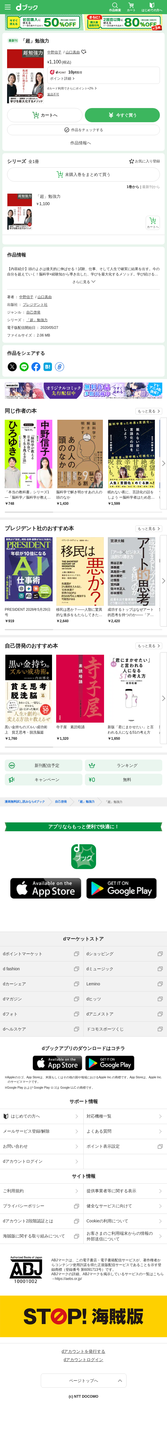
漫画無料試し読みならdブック (25, 801)
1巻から (133, 187)
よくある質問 (99, 1131)
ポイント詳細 (60, 78)
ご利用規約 (13, 1190)
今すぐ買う (126, 115)
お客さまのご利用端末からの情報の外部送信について (120, 1236)
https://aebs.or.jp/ (68, 1279)
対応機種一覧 (99, 1116)
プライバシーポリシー (23, 1205)
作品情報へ (80, 143)
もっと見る (146, 411)
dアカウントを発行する (84, 1351)
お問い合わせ (15, 1146)
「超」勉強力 (48, 196)
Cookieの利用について (108, 1221)
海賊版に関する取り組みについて (34, 1236)
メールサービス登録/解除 (26, 1131)
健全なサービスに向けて (109, 1205)
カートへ (49, 115)
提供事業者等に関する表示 (111, 1190)
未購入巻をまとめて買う (88, 174)
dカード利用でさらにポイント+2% (70, 88)
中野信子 (54, 52)
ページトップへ (83, 1380)
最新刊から (151, 187)
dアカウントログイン (23, 1161)
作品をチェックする (87, 130)
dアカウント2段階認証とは (28, 1221)
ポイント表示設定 (103, 1146)
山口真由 (73, 52)
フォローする (84, 52)
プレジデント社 (35, 305)
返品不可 (53, 94)
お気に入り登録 (147, 161)
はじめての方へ (21, 1116)
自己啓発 (33, 312)
